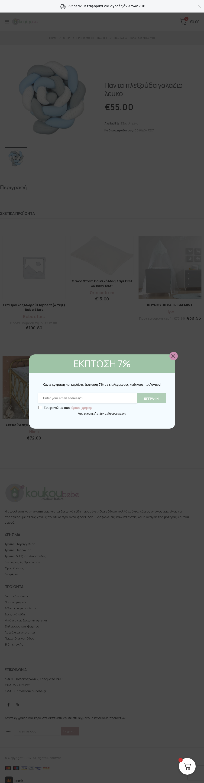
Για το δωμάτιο (16, 595)
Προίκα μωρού (15, 601)
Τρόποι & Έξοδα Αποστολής (25, 555)
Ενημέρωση (13, 573)
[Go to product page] (34, 266)
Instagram (17, 703)
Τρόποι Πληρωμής (18, 549)
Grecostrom (102, 291)
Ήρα (170, 311)
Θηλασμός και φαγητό (22, 625)
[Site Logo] (25, 21)
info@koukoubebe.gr (31, 690)
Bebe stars (34, 315)
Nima (34, 430)
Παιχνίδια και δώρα (20, 637)
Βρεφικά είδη (15, 613)
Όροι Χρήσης (14, 567)
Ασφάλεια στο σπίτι (20, 631)
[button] (8, 22)
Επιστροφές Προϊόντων (22, 561)
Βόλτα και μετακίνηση (21, 607)
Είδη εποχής (14, 643)
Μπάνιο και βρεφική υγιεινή (26, 619)
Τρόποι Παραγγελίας (20, 543)
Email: (32, 730)
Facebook (8, 703)
